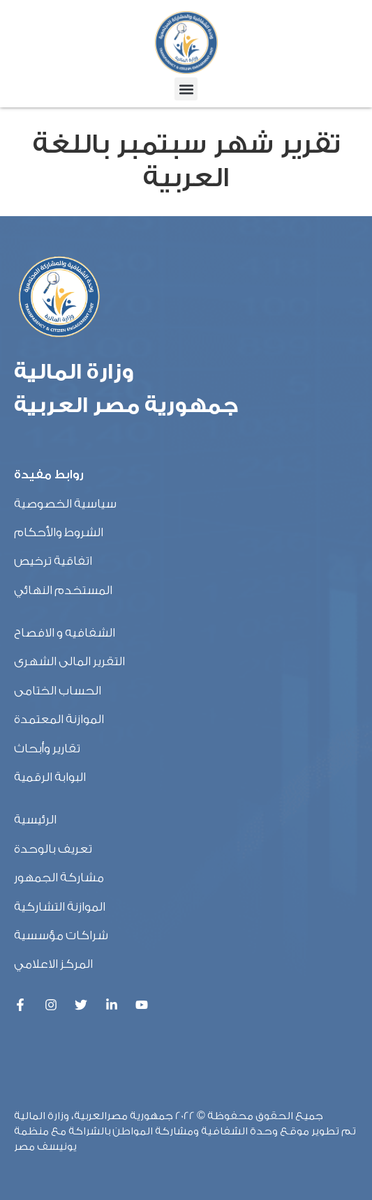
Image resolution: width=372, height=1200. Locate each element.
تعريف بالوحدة (53, 849)
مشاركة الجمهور (59, 877)
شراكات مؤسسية (61, 935)
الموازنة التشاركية (59, 906)
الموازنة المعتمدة (59, 719)
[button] (186, 88)
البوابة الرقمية (50, 777)
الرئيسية (35, 819)
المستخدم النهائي (63, 590)
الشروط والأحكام (58, 532)
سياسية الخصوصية (65, 503)
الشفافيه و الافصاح (64, 632)
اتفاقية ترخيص (53, 561)
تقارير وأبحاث (47, 748)
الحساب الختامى (57, 690)
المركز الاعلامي (53, 964)
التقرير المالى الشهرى (69, 661)
